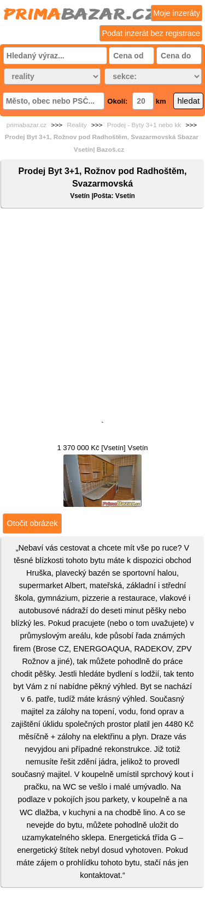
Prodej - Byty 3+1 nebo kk (144, 125)
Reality (77, 125)
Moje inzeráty (176, 13)
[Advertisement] (102, 316)
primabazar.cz (26, 125)
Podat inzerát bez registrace (151, 33)
